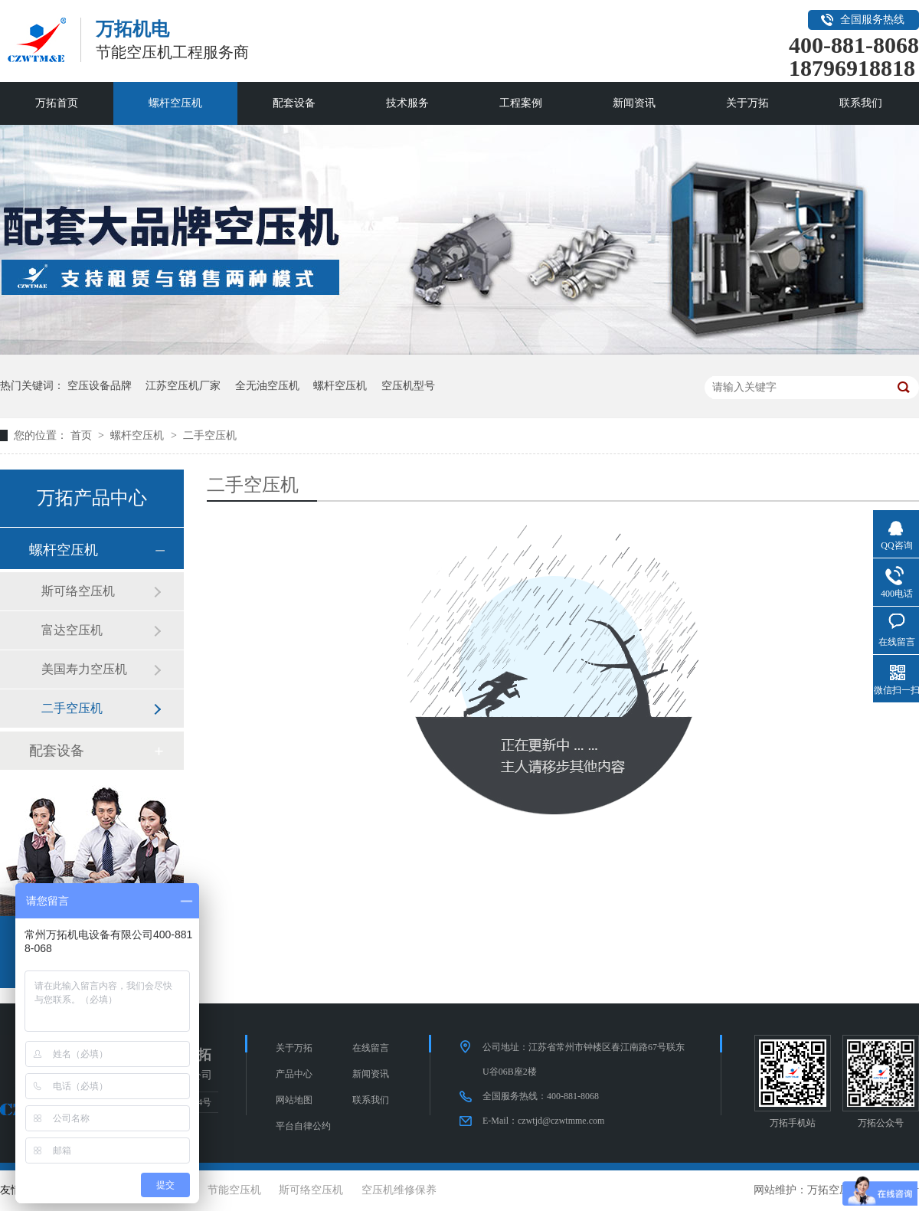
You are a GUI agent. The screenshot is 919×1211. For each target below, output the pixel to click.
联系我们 (860, 103)
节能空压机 (234, 1190)
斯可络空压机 (78, 590)
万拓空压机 (834, 1190)
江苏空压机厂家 (183, 385)
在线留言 (370, 1047)
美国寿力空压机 (84, 669)
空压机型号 (408, 385)
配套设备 (294, 103)
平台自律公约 (303, 1126)
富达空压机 (72, 630)
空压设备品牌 (99, 385)
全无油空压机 (267, 385)
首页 (82, 435)
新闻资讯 (634, 103)
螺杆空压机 (175, 103)
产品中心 (294, 1074)
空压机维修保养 (399, 1190)
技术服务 (407, 103)
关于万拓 (747, 103)
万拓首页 (56, 103)
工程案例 (520, 103)
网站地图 (294, 1100)
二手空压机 (210, 435)
